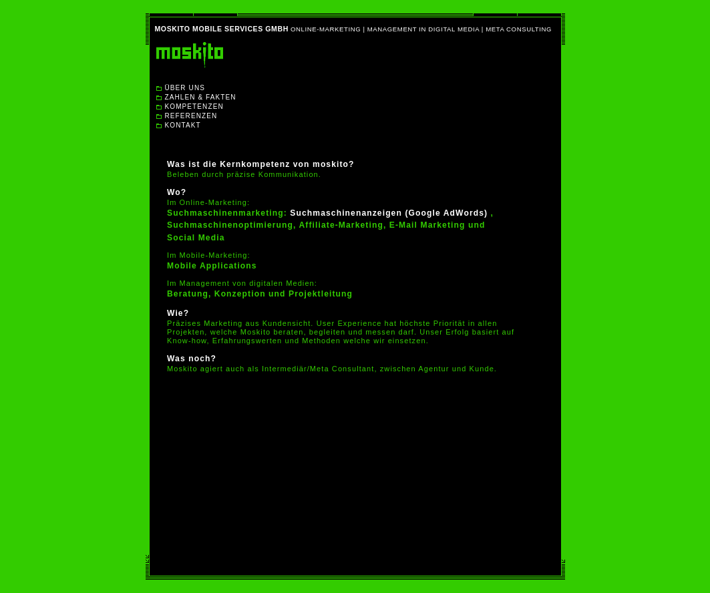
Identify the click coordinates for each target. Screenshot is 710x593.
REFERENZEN (191, 116)
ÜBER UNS (185, 87)
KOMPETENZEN (194, 106)
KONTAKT (183, 125)
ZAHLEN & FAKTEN (200, 97)
